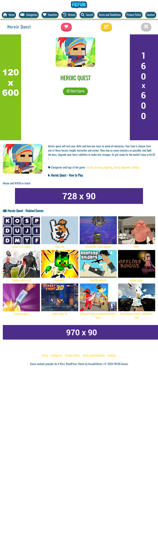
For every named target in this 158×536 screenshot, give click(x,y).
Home (45, 355)
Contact (151, 15)
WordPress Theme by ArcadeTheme (84, 364)
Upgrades (126, 167)
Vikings (136, 167)
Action (90, 167)
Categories (56, 355)
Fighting (108, 167)
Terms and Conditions (110, 15)
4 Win (61, 364)
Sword (116, 167)
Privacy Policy (134, 15)
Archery (99, 167)
